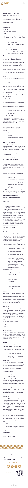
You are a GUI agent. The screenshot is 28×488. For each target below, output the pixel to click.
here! (14, 459)
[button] (24, 3)
